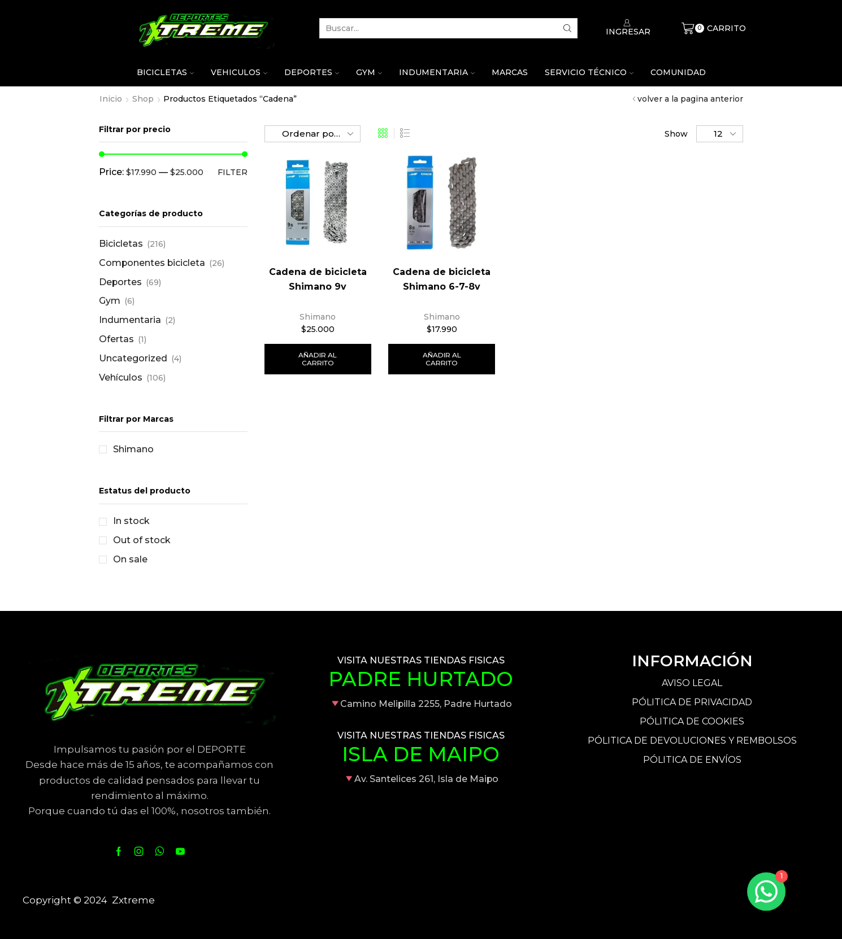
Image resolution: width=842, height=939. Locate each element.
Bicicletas (165, 72)
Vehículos (120, 377)
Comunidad (678, 72)
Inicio (110, 99)
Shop (143, 99)
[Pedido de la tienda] (312, 133)
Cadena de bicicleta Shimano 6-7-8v (442, 279)
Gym (369, 72)
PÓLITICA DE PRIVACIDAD (692, 702)
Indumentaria (437, 72)
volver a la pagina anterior (690, 99)
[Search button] (567, 28)
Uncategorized (133, 358)
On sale (130, 559)
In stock (131, 521)
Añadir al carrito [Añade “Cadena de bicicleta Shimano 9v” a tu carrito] (317, 359)
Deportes (311, 72)
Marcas (510, 72)
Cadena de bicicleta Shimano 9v (318, 279)
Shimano (318, 317)
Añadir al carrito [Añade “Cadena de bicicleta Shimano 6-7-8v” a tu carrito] (442, 359)
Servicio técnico (589, 72)
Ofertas (116, 339)
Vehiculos (239, 72)
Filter (233, 172)
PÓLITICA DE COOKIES (692, 721)
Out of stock (142, 540)
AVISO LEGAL (692, 683)
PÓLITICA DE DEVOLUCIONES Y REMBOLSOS (692, 740)
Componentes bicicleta (152, 262)
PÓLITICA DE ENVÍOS (692, 759)
